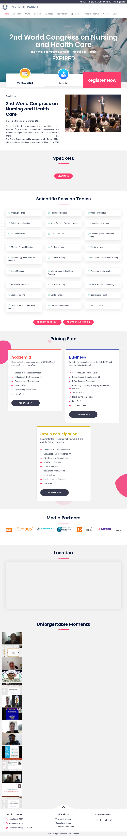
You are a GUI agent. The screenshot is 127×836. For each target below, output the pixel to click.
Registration (62, 15)
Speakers (75, 15)
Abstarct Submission (78, 322)
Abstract (49, 15)
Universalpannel (72, 834)
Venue (106, 15)
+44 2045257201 (15, 819)
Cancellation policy (63, 823)
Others (115, 15)
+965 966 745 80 (15, 823)
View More (63, 176)
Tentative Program (91, 15)
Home (6, 15)
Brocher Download (47, 322)
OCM (27, 15)
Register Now (25, 403)
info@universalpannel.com (19, 827)
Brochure (37, 15)
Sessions (17, 15)
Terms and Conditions (64, 827)
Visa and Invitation (63, 819)
